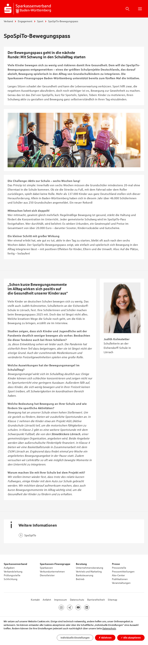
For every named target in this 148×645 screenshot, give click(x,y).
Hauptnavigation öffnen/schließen (140, 8)
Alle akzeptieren (131, 637)
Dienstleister (47, 575)
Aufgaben (9, 567)
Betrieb (80, 579)
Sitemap (112, 599)
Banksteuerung (84, 575)
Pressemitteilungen (123, 571)
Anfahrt (47, 599)
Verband (8, 21)
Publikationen (120, 579)
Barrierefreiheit (96, 599)
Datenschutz (77, 599)
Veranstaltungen (121, 582)
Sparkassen (46, 567)
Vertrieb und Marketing (89, 571)
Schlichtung (10, 579)
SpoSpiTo (30, 535)
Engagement (25, 21)
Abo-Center (118, 575)
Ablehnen (105, 637)
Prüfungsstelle (12, 575)
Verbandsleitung (13, 571)
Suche (127, 8)
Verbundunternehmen (52, 571)
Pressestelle (119, 567)
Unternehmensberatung (89, 567)
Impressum (60, 599)
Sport (40, 21)
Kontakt (35, 599)
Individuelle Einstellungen (75, 637)
